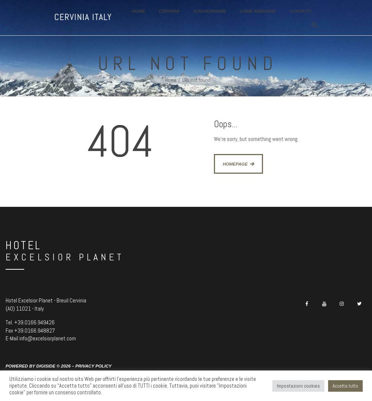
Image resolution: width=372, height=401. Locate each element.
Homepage (235, 163)
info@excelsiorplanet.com (47, 338)
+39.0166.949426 (34, 322)
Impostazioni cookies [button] (298, 386)
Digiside (45, 365)
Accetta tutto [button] (345, 386)
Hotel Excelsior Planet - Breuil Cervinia (46, 300)
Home (170, 80)
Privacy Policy (94, 365)
